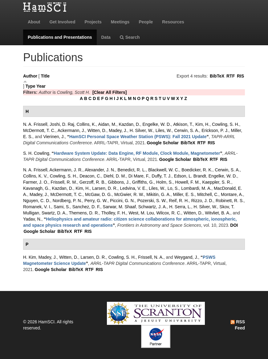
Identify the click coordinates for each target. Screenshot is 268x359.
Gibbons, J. (119, 182)
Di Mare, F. (138, 176)
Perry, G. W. (96, 200)
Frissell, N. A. (150, 257)
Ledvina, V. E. (133, 188)
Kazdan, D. (129, 124)
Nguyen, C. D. (36, 200)
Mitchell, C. (207, 194)
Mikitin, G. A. (158, 194)
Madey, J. (118, 130)
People (146, 21)
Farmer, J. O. (35, 182)
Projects (92, 21)
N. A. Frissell (35, 124)
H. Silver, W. (141, 130)
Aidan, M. (107, 124)
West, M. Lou (141, 212)
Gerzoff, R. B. (92, 182)
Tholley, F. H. (113, 212)
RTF (230, 76)
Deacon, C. (90, 176)
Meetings (120, 21)
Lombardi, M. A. (196, 188)
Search (130, 37)
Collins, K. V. (35, 176)
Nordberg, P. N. (67, 200)
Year (41, 86)
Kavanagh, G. (36, 188)
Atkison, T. (183, 124)
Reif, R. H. (179, 200)
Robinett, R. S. (230, 200)
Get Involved (62, 21)
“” (138, 136)
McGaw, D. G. (98, 194)
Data (106, 37)
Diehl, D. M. (115, 176)
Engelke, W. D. (157, 124)
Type (30, 86)
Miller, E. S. (184, 194)
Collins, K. (86, 124)
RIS (240, 76)
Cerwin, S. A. (186, 130)
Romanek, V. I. (37, 206)
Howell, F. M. (187, 182)
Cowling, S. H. (225, 124)
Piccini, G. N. (122, 200)
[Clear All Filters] (109, 92)
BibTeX (217, 76)
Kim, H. (202, 124)
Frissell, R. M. (64, 182)
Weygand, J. (186, 257)
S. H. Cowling (36, 153)
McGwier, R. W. (129, 194)
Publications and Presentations (60, 37)
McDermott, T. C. (39, 130)
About (34, 21)
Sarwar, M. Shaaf (119, 206)
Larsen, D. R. (104, 188)
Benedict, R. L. (132, 169)
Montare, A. (232, 194)
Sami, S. (62, 206)
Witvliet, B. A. (217, 212)
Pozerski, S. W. (152, 200)
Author (30, 76)
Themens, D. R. (84, 212)
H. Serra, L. (180, 206)
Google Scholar (162, 142)
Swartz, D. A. (54, 212)
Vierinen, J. (54, 136)
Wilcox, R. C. (168, 212)
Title (45, 76)
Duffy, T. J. (162, 176)
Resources (173, 21)
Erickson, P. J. (215, 130)
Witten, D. (96, 130)
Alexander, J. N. (100, 169)
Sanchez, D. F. (86, 206)
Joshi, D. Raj (62, 124)
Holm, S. (164, 182)
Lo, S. (173, 188)
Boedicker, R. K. (196, 169)
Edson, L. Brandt (190, 176)
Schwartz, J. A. (152, 206)
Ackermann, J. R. (66, 169)
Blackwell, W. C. (163, 169)
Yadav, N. (32, 219)
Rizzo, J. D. (202, 200)
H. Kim (29, 257)
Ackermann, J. (71, 130)
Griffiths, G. (143, 182)
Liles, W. (164, 130)
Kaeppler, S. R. (216, 182)
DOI (234, 225)
